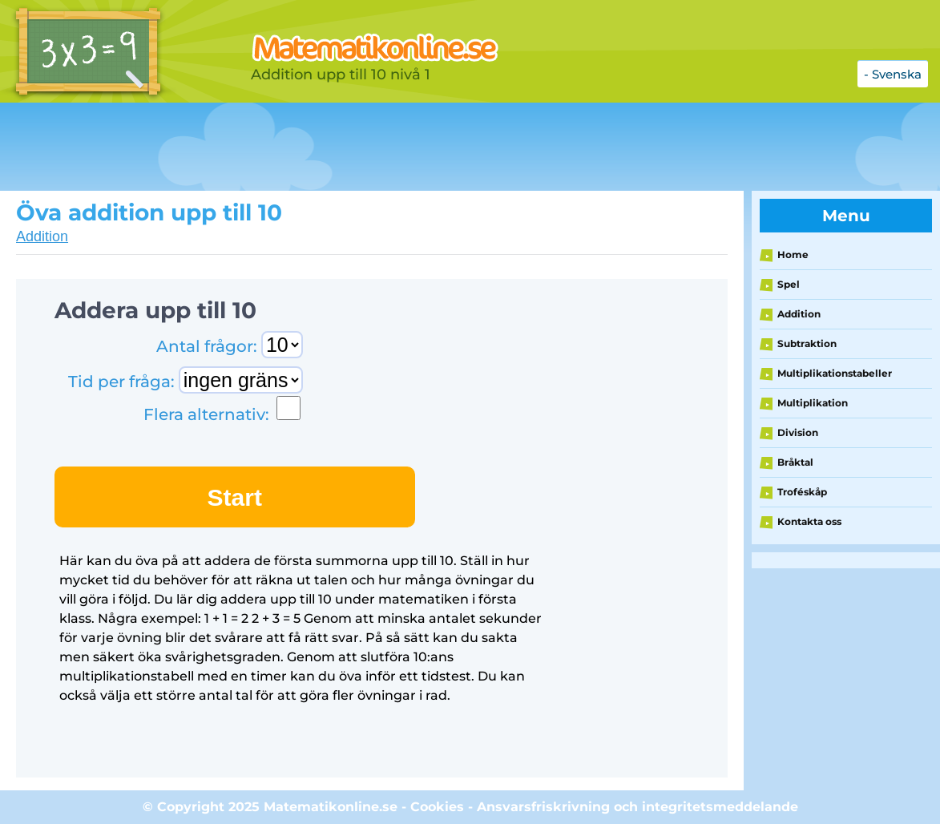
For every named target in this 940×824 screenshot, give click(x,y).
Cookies (437, 806)
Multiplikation (812, 403)
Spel (788, 284)
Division (797, 432)
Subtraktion (807, 343)
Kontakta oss (809, 521)
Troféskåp (802, 492)
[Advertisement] (400, 147)
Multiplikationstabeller (834, 373)
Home (793, 254)
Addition (42, 236)
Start (235, 497)
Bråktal (795, 462)
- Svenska (893, 74)
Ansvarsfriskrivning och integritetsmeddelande (637, 806)
